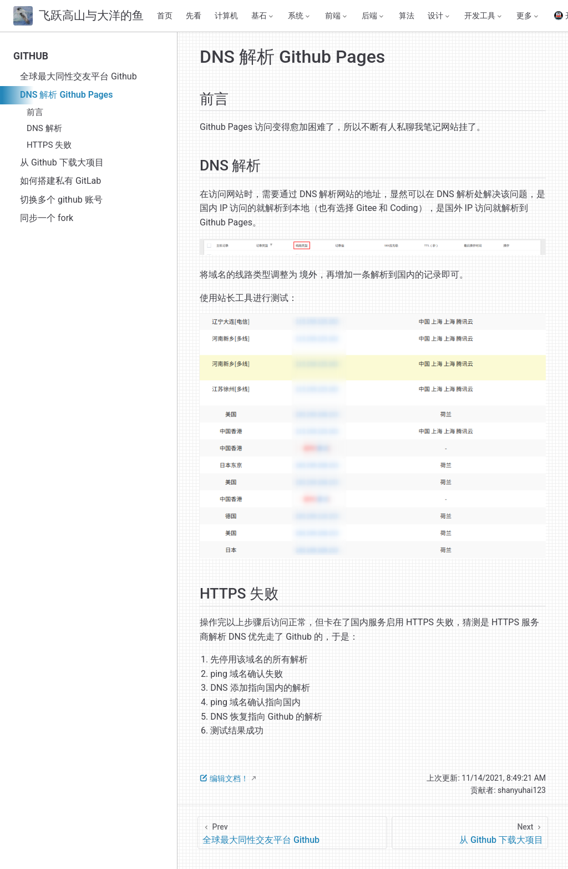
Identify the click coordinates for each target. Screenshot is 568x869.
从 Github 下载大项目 (62, 162)
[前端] (336, 16)
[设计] (439, 16)
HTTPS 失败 (49, 145)
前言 (35, 112)
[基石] (263, 16)
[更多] (528, 16)
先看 (193, 16)
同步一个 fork (46, 218)
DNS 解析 (44, 128)
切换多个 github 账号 (61, 199)
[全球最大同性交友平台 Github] (292, 832)
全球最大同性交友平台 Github (78, 76)
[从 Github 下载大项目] (470, 832)
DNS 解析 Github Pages (66, 94)
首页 (165, 16)
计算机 (226, 16)
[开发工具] (483, 16)
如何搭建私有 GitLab (60, 180)
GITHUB (30, 56)
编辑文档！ (224, 778)
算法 (406, 16)
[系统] (299, 16)
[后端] (373, 16)
